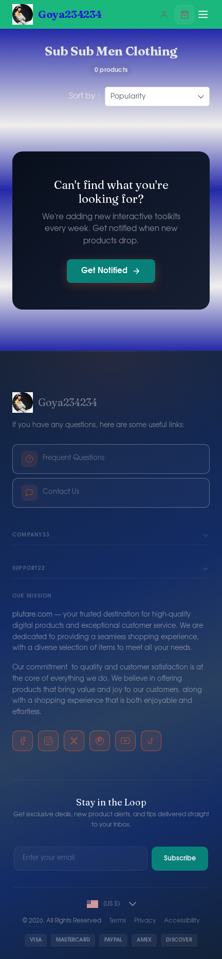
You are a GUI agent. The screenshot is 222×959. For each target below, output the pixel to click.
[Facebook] (22, 741)
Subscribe (180, 858)
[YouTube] (125, 741)
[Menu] (203, 14)
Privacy (145, 921)
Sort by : (84, 96)
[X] (74, 741)
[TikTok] (151, 741)
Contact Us (50, 493)
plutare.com (32, 614)
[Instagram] (48, 741)
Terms (117, 921)
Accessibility (181, 921)
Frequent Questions (62, 459)
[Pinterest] (99, 741)
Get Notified (111, 271)
